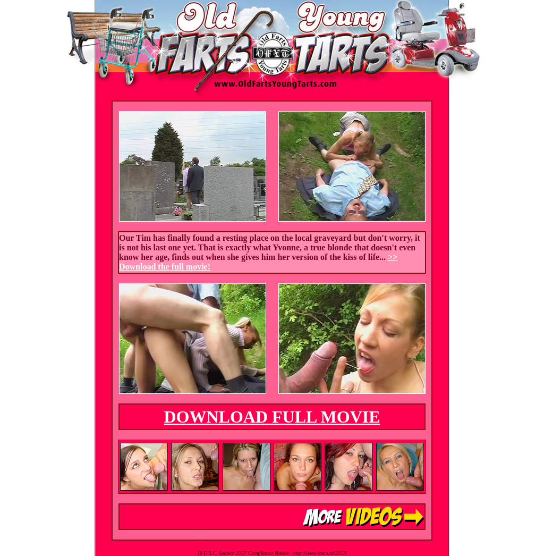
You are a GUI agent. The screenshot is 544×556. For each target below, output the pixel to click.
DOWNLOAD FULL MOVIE (272, 416)
